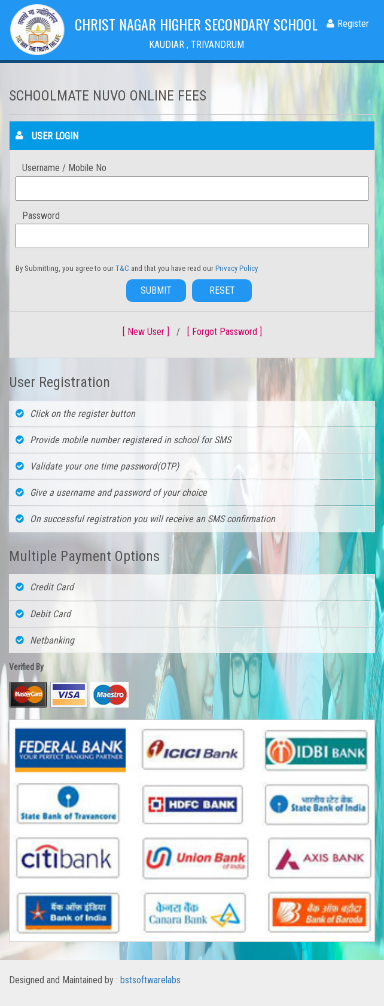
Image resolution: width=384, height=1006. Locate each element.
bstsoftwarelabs (150, 980)
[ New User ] (146, 331)
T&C (123, 268)
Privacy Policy (236, 268)
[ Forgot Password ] (224, 331)
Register (348, 23)
